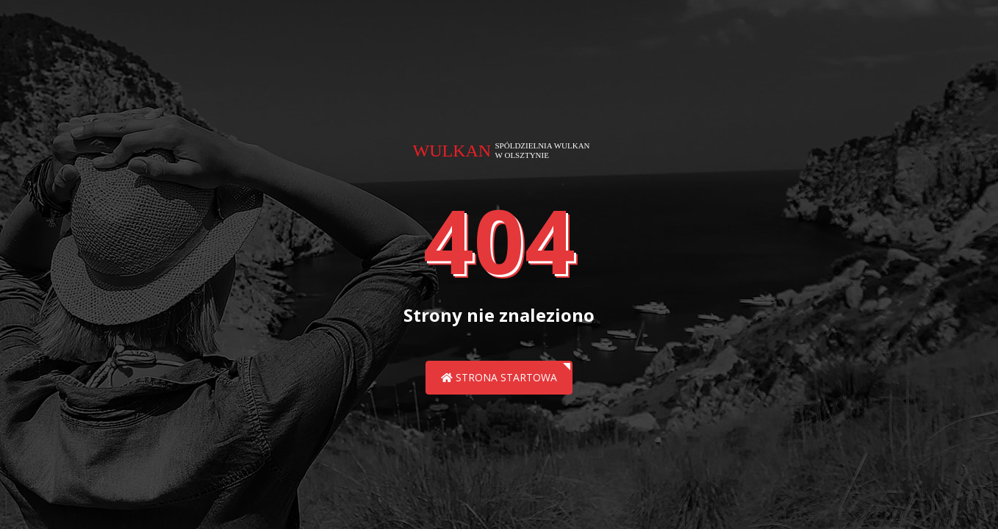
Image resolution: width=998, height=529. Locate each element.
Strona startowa (499, 377)
